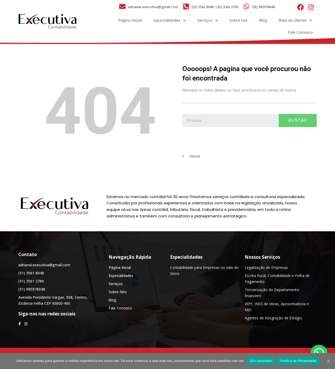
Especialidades (170, 20)
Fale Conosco (300, 32)
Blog (263, 20)
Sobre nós (239, 20)
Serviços (207, 20)
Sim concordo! (261, 361)
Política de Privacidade (298, 361)
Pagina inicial (130, 20)
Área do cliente (295, 20)
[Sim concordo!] (328, 361)
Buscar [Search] (297, 120)
